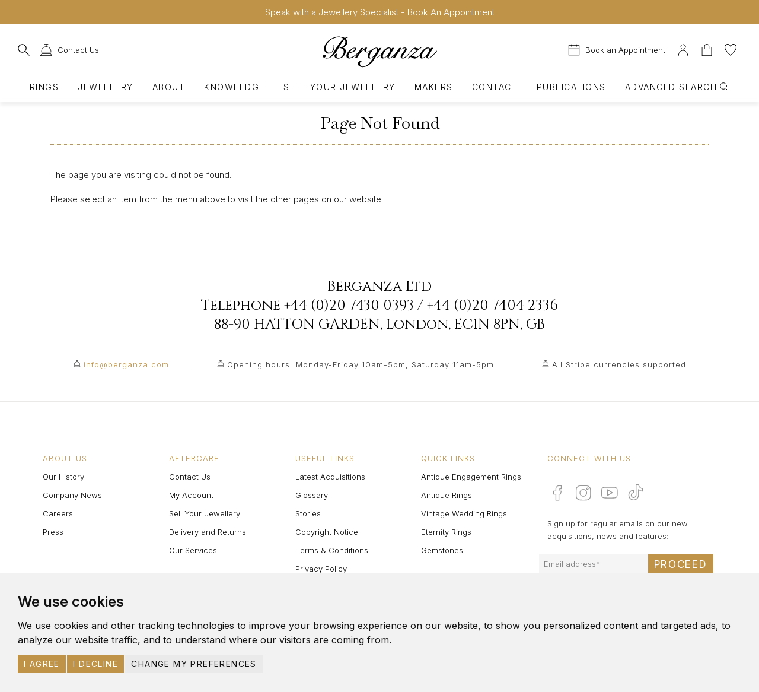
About (168, 87)
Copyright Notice (326, 532)
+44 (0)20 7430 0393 (349, 305)
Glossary (311, 495)
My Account (191, 495)
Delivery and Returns (207, 532)
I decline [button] (95, 664)
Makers (433, 87)
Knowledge (234, 87)
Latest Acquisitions (330, 476)
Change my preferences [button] (193, 664)
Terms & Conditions (331, 550)
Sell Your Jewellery (339, 87)
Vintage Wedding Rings (464, 513)
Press (53, 532)
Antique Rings (446, 495)
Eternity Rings (446, 532)
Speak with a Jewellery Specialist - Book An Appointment (380, 12)
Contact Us (190, 476)
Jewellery (105, 87)
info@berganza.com (126, 364)
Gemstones (442, 550)
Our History (63, 476)
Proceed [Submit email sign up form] (680, 564)
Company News (72, 495)
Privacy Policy (321, 568)
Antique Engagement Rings (471, 476)
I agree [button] (42, 664)
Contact (495, 87)
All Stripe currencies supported (619, 364)
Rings (44, 87)
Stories (308, 513)
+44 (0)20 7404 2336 (492, 305)
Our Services (193, 550)
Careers (58, 513)
